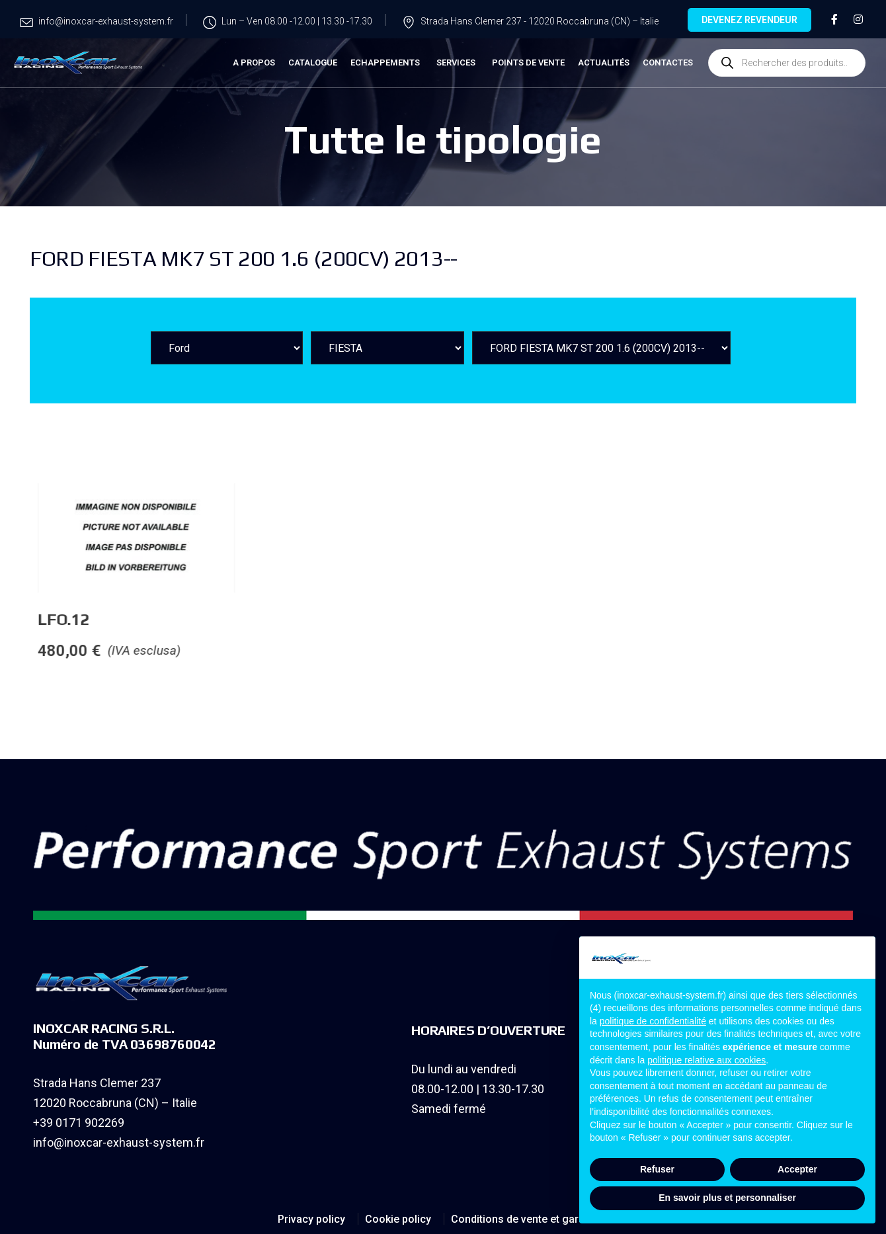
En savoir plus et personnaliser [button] (727, 1197)
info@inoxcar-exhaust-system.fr (118, 1142)
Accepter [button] (797, 1169)
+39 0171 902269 (78, 1123)
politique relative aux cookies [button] (706, 1060)
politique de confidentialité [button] (653, 1021)
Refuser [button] (657, 1169)
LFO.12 (165, 619)
